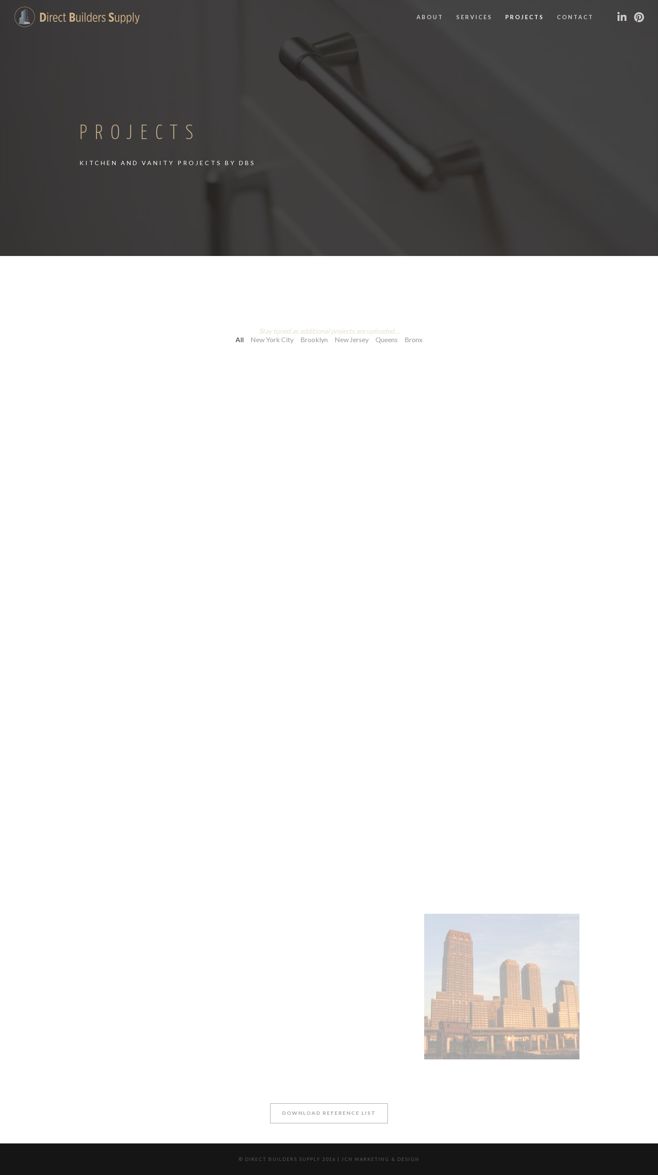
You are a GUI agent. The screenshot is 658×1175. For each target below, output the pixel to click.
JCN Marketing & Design (380, 1159)
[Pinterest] (638, 17)
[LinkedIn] (621, 17)
